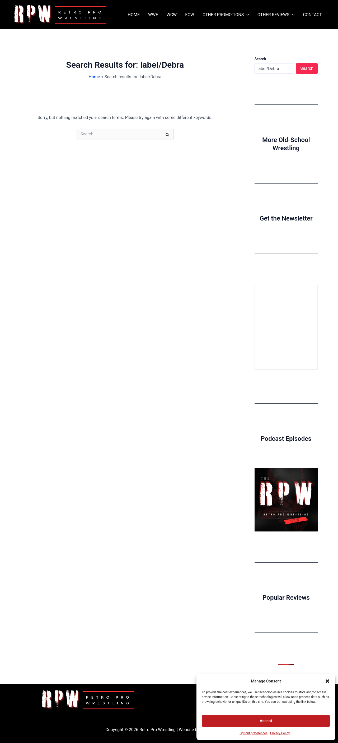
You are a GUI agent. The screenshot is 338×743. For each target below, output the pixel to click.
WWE (153, 14)
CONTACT (312, 14)
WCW (171, 14)
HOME (134, 14)
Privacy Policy (280, 733)
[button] (327, 681)
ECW (189, 14)
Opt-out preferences (253, 733)
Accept (266, 720)
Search (260, 59)
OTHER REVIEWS (276, 14)
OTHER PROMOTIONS (226, 14)
